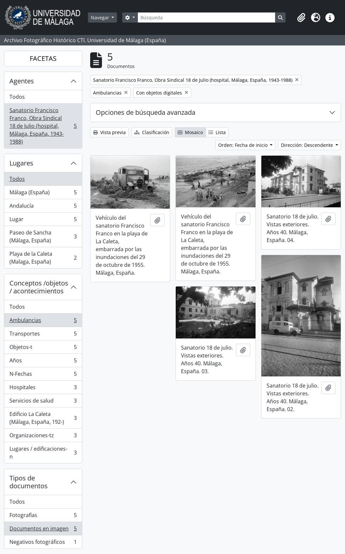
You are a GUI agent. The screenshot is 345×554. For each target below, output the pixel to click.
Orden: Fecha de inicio (243, 145)
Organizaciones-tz (43, 436)
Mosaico (190, 132)
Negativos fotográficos (43, 543)
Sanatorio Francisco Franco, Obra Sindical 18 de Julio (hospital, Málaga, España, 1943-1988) (43, 126)
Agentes (21, 81)
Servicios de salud (43, 402)
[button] (301, 17)
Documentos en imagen (43, 530)
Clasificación (151, 132)
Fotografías (43, 516)
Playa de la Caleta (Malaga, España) (43, 257)
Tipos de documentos (28, 482)
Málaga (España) (43, 193)
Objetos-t (43, 348)
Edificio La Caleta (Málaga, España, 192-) (43, 417)
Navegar (100, 17)
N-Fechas (43, 375)
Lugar (43, 220)
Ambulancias (43, 321)
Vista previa (109, 132)
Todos (17, 96)
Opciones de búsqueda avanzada (145, 112)
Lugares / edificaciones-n (43, 452)
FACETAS (43, 58)
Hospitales (43, 388)
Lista (217, 132)
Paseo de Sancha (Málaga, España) (43, 236)
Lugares (21, 163)
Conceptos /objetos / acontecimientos (38, 287)
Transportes (43, 335)
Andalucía (43, 207)
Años (43, 361)
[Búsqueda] (206, 17)
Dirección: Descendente (307, 145)
